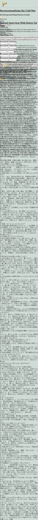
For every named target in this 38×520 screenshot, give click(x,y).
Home (2, 21)
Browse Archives (5, 25)
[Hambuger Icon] (1, 17)
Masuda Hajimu (11, 74)
